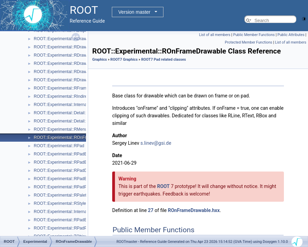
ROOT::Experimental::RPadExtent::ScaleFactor (77, 219)
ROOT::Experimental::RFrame (61, 88)
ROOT (163, 186)
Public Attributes (291, 35)
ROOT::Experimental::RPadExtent (65, 178)
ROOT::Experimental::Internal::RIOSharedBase (77, 104)
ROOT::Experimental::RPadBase (64, 154)
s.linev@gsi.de (155, 143)
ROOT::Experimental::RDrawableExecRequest (76, 55)
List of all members (215, 35)
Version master (134, 12)
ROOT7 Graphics (124, 59)
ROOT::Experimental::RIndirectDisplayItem (73, 96)
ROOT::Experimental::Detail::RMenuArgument (76, 112)
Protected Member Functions (248, 42)
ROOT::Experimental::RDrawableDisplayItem (75, 47)
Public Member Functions (254, 35)
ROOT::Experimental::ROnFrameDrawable (73, 137)
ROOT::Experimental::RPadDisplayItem (70, 170)
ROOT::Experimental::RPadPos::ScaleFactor (75, 228)
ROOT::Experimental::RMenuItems (65, 129)
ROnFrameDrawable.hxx (194, 210)
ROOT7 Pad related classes (163, 59)
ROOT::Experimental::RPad (59, 145)
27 (150, 210)
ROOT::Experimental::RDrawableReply (69, 71)
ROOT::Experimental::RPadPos (62, 187)
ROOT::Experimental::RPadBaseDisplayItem (74, 162)
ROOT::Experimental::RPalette (62, 195)
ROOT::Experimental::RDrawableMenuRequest (77, 63)
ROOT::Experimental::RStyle (60, 203)
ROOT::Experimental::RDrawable (64, 38)
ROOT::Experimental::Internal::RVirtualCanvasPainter (82, 211)
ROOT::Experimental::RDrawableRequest (72, 80)
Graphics (99, 59)
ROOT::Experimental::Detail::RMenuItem (71, 121)
